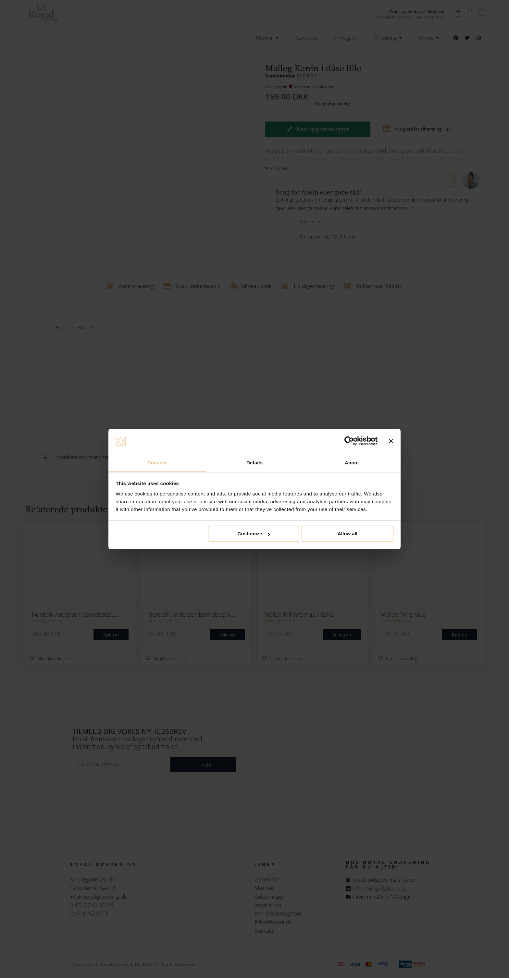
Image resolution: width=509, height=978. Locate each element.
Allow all (347, 534)
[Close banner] (391, 441)
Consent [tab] (157, 462)
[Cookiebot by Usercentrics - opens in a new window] (349, 441)
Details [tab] (254, 462)
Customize (254, 534)
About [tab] (352, 462)
